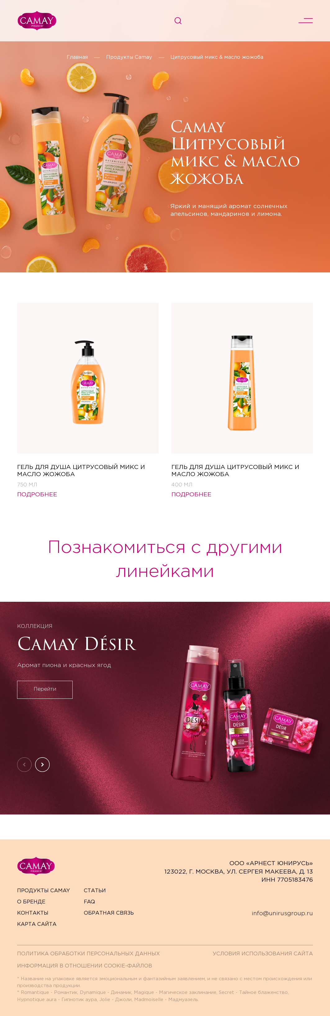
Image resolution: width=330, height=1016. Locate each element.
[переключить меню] (305, 20)
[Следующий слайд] (42, 764)
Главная (77, 57)
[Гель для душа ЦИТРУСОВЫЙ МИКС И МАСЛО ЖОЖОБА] (88, 395)
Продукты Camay (129, 57)
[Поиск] (178, 21)
